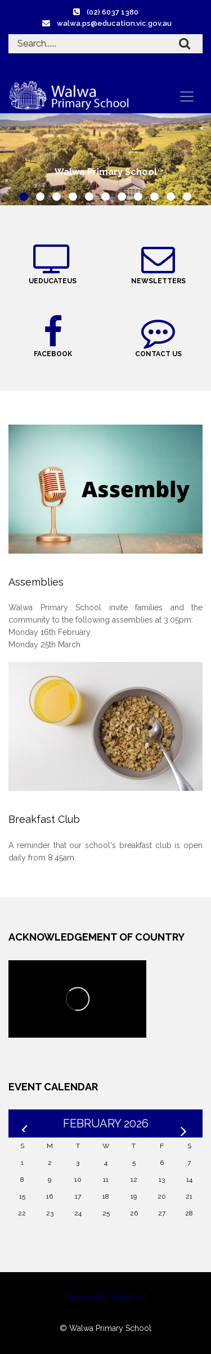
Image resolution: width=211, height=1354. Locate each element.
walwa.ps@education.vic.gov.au (114, 23)
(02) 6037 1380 (112, 12)
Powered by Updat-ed (105, 1297)
